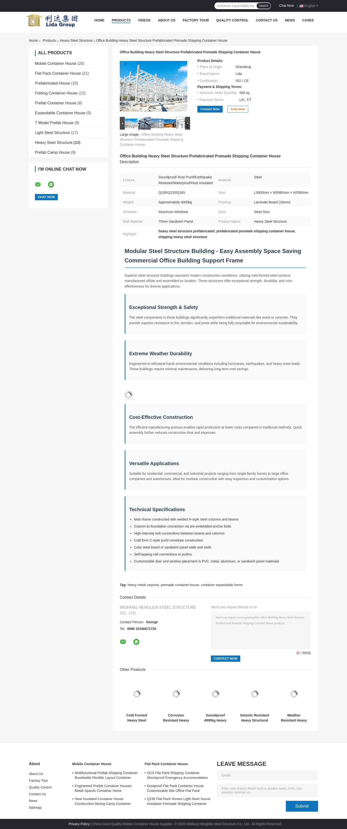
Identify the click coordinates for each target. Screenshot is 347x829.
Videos (144, 20)
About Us (166, 20)
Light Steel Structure (52, 133)
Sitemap (35, 807)
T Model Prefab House (54, 123)
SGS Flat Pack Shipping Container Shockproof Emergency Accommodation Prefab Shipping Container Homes (177, 776)
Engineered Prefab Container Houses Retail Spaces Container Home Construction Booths (103, 789)
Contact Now (210, 109)
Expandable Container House (60, 113)
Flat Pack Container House (58, 73)
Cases (308, 20)
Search (263, 5)
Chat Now (286, 5)
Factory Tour (196, 20)
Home (99, 20)
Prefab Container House (55, 103)
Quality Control (232, 20)
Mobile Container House (55, 63)
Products (121, 20)
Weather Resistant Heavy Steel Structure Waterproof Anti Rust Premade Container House (293, 717)
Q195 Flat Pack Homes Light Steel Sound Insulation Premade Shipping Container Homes (178, 802)
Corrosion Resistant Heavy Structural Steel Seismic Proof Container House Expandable (175, 717)
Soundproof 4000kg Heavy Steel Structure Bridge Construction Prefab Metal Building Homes (215, 717)
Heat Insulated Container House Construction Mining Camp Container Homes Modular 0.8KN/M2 (103, 802)
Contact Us (267, 20)
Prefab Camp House (52, 152)
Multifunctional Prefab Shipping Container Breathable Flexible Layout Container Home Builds (106, 776)
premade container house (180, 585)
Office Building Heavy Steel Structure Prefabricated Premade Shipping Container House (151, 140)
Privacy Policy (79, 824)
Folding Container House (56, 93)
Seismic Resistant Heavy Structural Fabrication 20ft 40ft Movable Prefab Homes (254, 717)
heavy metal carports (143, 585)
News (290, 20)
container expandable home (222, 585)
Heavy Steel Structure (76, 40)
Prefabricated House (52, 83)
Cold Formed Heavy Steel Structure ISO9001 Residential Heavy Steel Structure (136, 717)
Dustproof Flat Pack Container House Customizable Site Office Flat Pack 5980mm (175, 789)
